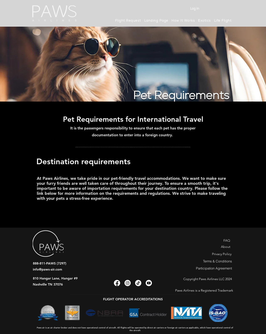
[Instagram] (127, 283)
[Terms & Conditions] (217, 261)
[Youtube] (149, 283)
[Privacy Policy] (221, 254)
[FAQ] (226, 240)
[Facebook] (117, 283)
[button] (183, 20)
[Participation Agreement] (214, 268)
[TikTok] (138, 283)
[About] (225, 246)
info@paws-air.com (47, 269)
